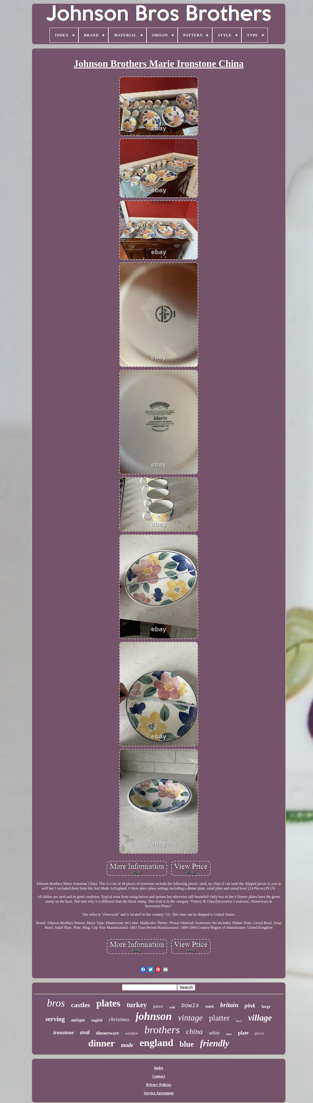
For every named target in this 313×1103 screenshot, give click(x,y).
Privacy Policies (158, 1084)
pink (250, 1005)
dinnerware (107, 1033)
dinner (101, 1043)
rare (229, 1034)
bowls (190, 1005)
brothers (162, 1029)
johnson (154, 1016)
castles (80, 1005)
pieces (259, 1033)
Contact (158, 1076)
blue (187, 1044)
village (260, 1017)
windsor (131, 1033)
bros (56, 1003)
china (194, 1031)
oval (85, 1032)
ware (209, 1006)
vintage (190, 1017)
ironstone (63, 1032)
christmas (119, 1019)
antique (78, 1020)
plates (108, 1003)
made (127, 1045)
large (266, 1006)
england (156, 1042)
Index (158, 1068)
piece (158, 1006)
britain (229, 1005)
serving (55, 1019)
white (214, 1032)
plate (243, 1032)
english (96, 1020)
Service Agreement (159, 1093)
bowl (239, 1021)
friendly (214, 1043)
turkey (137, 1005)
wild (172, 1007)
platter (219, 1017)
